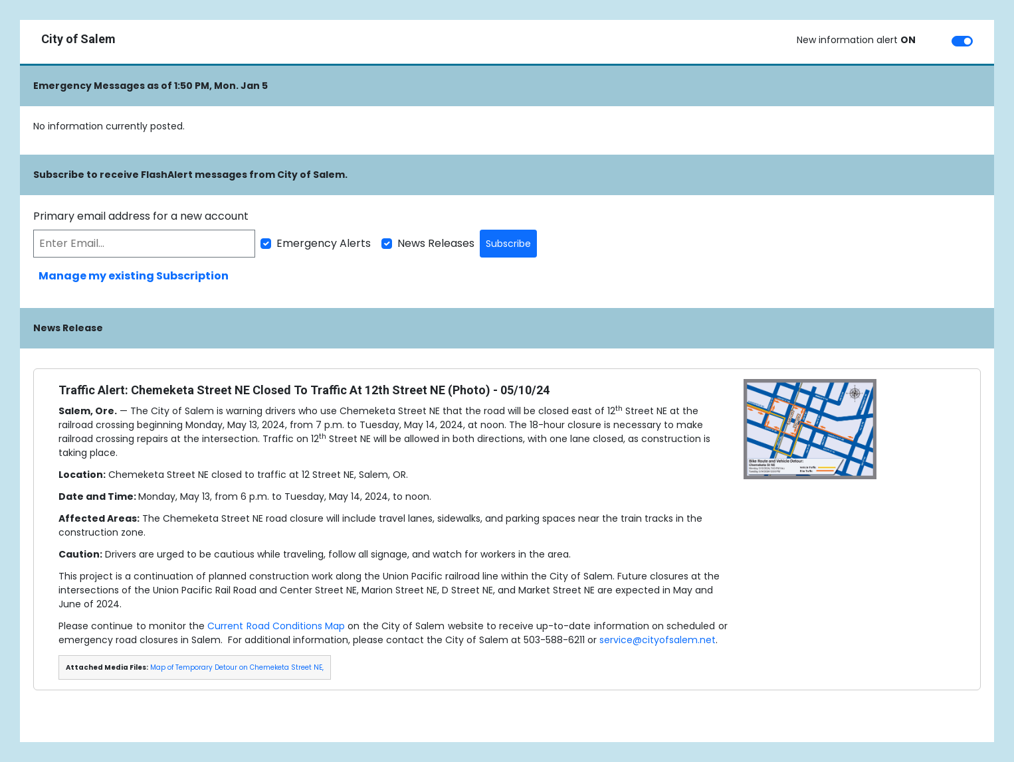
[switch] (962, 41)
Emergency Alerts (323, 243)
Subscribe (508, 243)
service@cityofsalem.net (657, 640)
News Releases (435, 243)
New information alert (856, 39)
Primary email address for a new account (141, 216)
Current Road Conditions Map (276, 626)
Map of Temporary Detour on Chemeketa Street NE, (237, 667)
